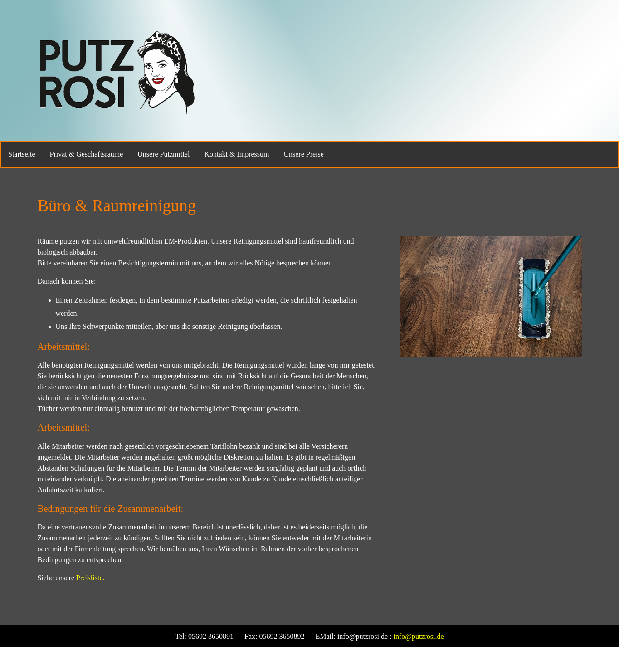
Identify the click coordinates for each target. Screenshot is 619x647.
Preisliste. (90, 578)
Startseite (21, 154)
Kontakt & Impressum (236, 154)
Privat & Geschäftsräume (86, 154)
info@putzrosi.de (418, 636)
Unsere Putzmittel (163, 154)
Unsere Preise (303, 154)
